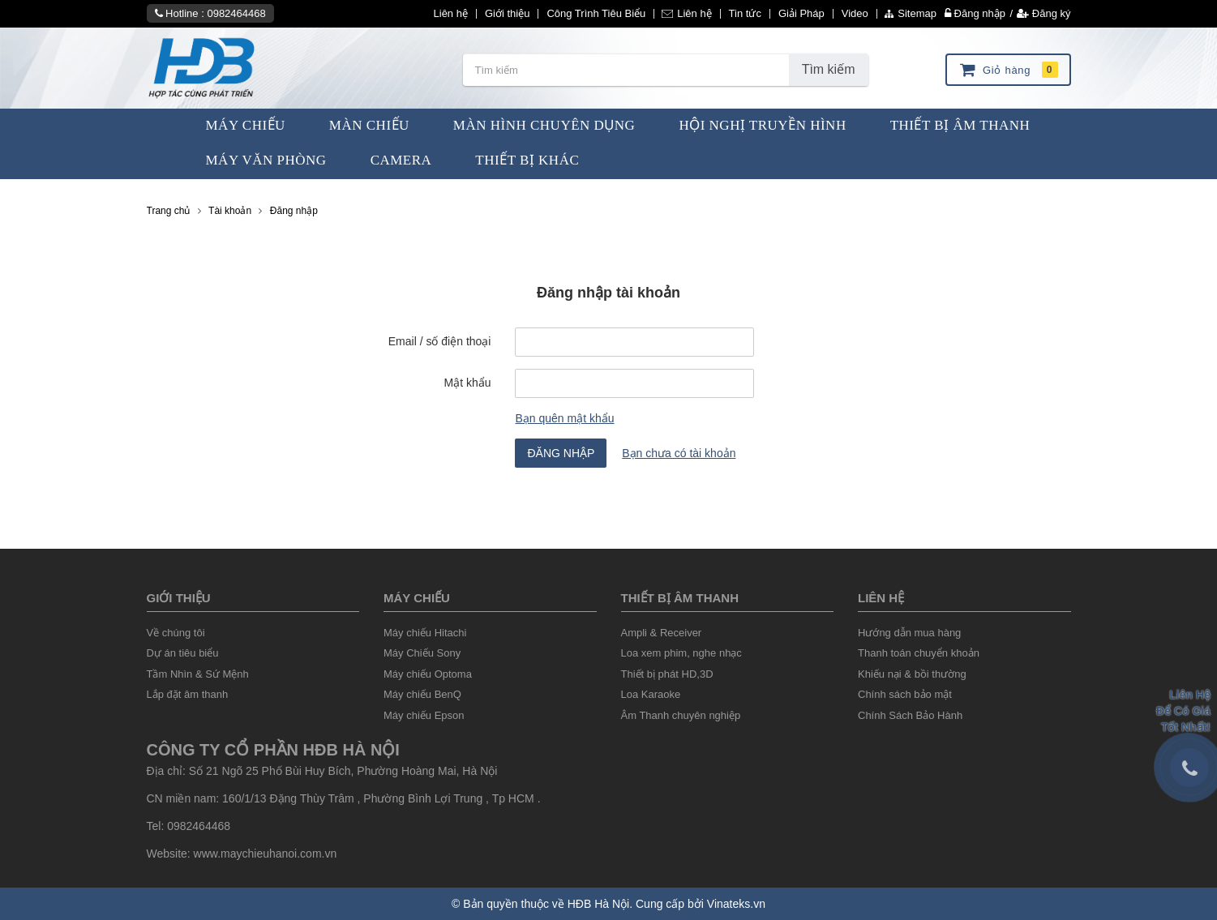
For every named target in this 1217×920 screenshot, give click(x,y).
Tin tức (745, 14)
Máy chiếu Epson (424, 715)
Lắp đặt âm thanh (188, 694)
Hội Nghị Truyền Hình (762, 125)
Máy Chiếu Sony (422, 653)
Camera (401, 160)
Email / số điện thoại (439, 341)
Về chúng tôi (176, 633)
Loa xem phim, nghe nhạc (681, 653)
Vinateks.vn (736, 903)
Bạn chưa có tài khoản (678, 453)
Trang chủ (169, 210)
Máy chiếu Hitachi (425, 633)
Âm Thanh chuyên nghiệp (681, 715)
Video (855, 14)
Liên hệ (451, 14)
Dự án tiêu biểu (183, 653)
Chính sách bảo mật (905, 694)
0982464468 (236, 13)
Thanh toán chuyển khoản (918, 653)
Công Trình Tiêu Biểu (595, 14)
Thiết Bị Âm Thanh (960, 125)
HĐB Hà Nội (598, 903)
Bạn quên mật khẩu (564, 418)
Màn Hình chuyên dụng (544, 125)
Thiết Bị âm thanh (680, 598)
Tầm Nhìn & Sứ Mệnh (198, 674)
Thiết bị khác (527, 160)
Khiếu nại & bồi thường (912, 674)
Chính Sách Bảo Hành (910, 715)
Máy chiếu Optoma (428, 674)
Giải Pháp (801, 14)
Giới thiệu (507, 14)
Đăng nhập (975, 13)
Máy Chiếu (245, 125)
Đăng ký (1043, 13)
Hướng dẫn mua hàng (909, 633)
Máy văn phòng (266, 160)
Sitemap (910, 14)
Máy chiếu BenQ (422, 694)
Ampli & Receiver (661, 633)
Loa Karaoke (651, 694)
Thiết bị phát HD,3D (667, 674)
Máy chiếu (417, 598)
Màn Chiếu (369, 125)
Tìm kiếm (828, 69)
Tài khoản (229, 210)
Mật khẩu (467, 382)
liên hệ (881, 598)
